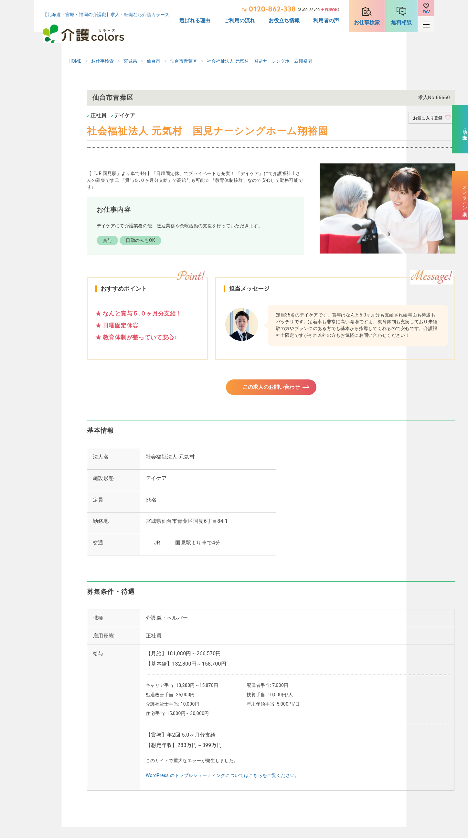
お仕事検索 (367, 22)
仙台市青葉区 (183, 61)
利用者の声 (326, 20)
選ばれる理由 (194, 20)
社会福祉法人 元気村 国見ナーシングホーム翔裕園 (259, 61)
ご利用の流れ (239, 20)
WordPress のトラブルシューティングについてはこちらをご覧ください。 (223, 779)
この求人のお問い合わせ (271, 389)
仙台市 (153, 61)
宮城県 (130, 61)
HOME (75, 61)
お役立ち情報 (284, 20)
